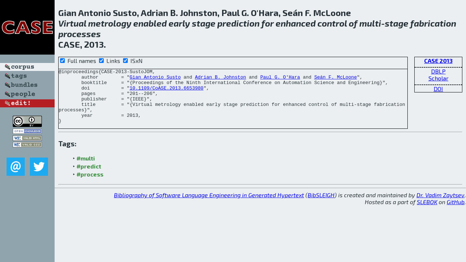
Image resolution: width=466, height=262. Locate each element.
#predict (88, 177)
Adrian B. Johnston (220, 79)
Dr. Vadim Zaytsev (440, 205)
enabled (150, 23)
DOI (438, 88)
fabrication (433, 23)
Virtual (72, 23)
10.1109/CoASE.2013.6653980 (167, 92)
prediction (238, 23)
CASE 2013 (438, 60)
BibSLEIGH (321, 205)
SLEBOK (427, 212)
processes (79, 33)
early (179, 23)
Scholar (439, 78)
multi (370, 23)
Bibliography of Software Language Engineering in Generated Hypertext (209, 205)
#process (89, 185)
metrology (109, 23)
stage (204, 23)
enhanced (296, 23)
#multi (85, 169)
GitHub (456, 212)
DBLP (438, 71)
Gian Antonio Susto (155, 79)
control (332, 23)
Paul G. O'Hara (280, 79)
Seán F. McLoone (335, 79)
